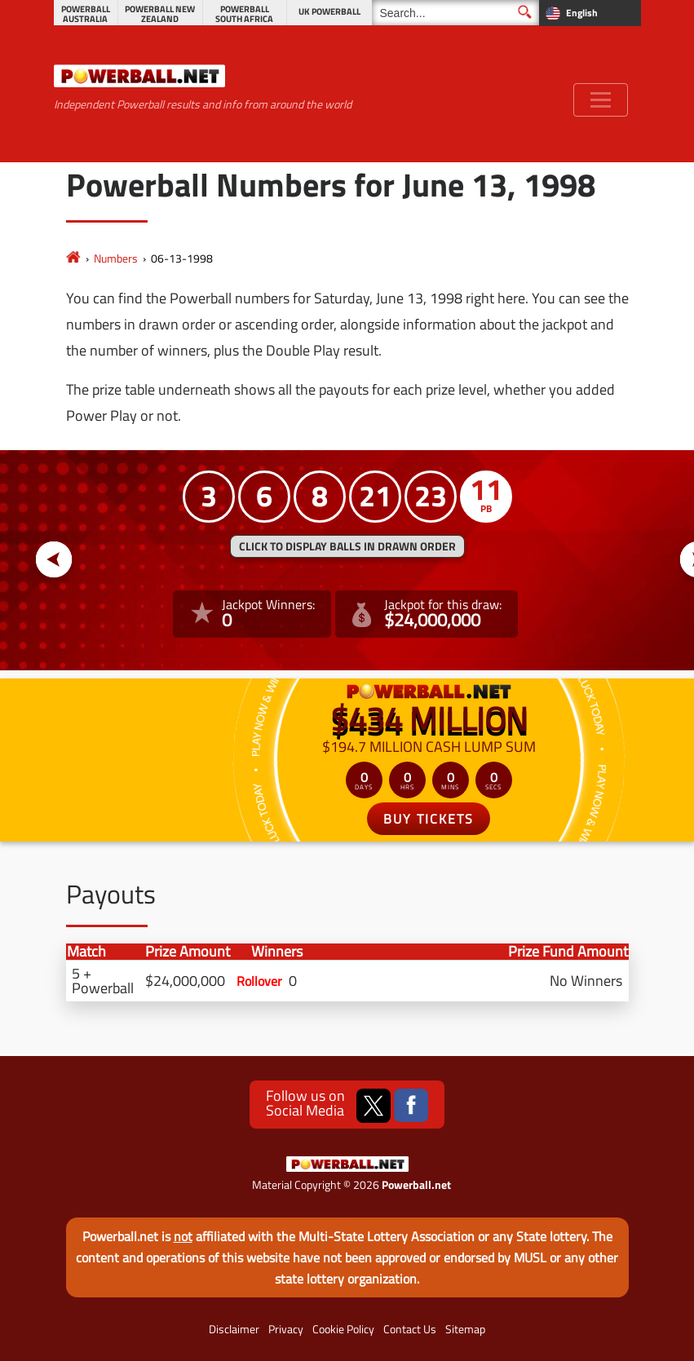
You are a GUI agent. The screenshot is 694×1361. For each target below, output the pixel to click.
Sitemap (465, 1329)
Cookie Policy (343, 1329)
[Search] (455, 12)
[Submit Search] (525, 12)
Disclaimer (234, 1329)
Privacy (285, 1329)
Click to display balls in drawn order (347, 546)
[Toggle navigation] (600, 100)
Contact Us (409, 1329)
